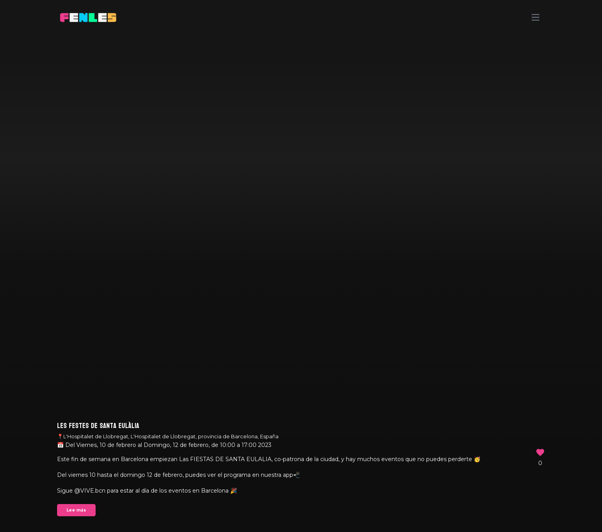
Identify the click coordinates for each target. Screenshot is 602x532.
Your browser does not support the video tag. (301, 266)
